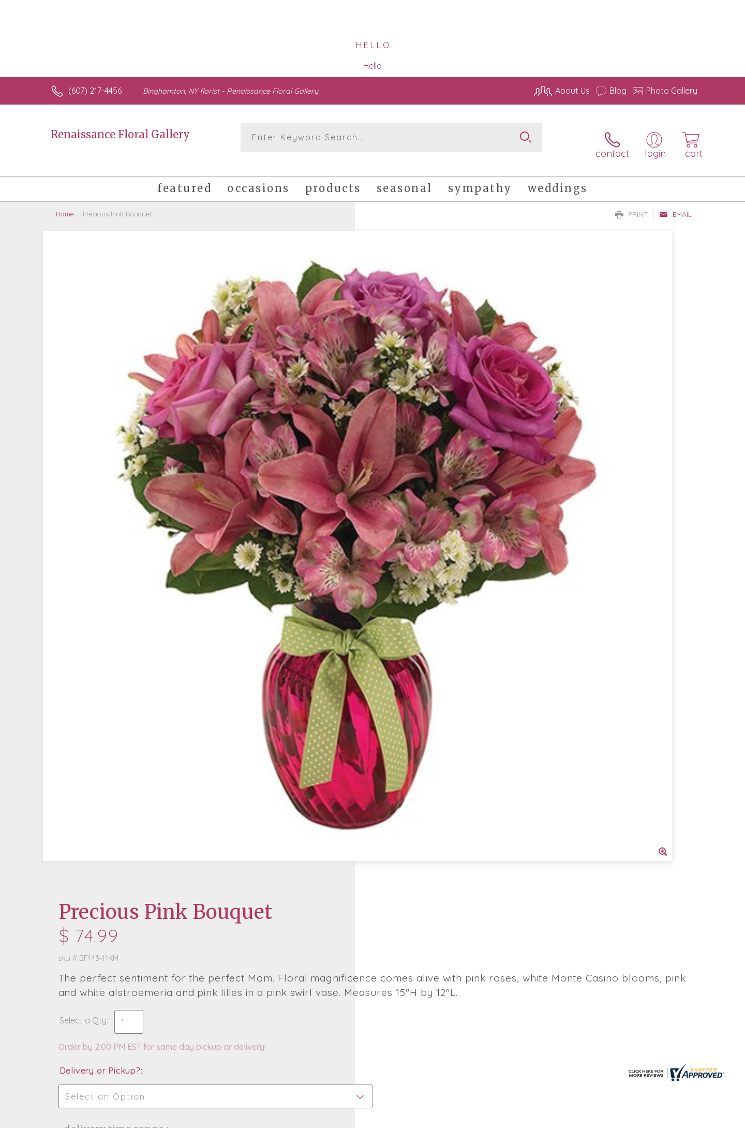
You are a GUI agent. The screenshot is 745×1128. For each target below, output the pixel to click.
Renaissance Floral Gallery (120, 134)
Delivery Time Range (424, 475)
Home (65, 202)
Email (675, 202)
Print (631, 202)
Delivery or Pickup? (414, 417)
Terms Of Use (471, 1117)
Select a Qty (397, 367)
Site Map (669, 1117)
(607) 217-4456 (95, 90)
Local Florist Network (606, 1117)
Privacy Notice (532, 1117)
